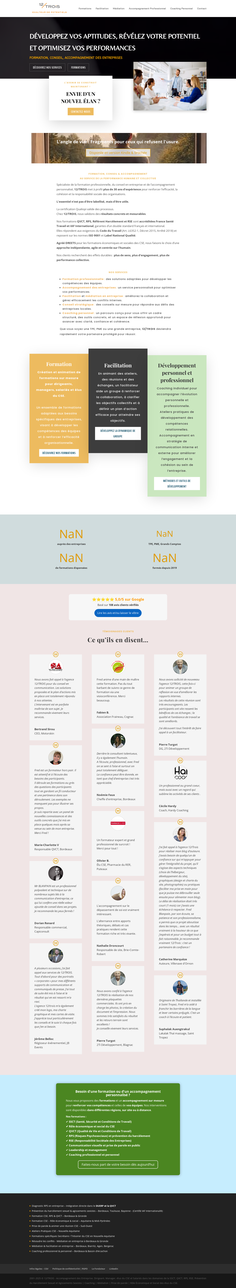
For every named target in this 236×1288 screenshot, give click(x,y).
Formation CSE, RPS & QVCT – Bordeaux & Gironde (59, 1216)
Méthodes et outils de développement (177, 523)
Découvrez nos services (47, 67)
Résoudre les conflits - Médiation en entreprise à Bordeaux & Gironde (70, 1241)
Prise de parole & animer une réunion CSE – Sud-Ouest (62, 1225)
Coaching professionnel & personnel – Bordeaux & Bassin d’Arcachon (70, 1251)
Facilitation (102, 8)
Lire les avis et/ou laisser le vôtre (118, 613)
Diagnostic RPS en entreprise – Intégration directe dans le (74, 1205)
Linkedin (113, 1268)
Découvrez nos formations (59, 473)
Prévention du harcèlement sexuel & (52, 1210)
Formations (85, 8)
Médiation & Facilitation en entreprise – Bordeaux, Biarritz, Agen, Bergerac (73, 1246)
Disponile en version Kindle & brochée (118, 152)
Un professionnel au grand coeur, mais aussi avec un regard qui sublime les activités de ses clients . (179, 790)
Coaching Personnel (181, 8)
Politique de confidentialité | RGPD (70, 1268)
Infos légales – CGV (39, 1268)
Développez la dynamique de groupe (117, 472)
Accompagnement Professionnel (147, 8)
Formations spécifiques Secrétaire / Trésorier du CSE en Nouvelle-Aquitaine (73, 1236)
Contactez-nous (80, 111)
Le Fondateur (98, 1268)
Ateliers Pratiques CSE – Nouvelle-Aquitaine (56, 1231)
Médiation (118, 8)
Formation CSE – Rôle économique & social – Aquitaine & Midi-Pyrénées (71, 1220)
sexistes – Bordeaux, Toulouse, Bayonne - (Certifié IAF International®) (124, 1210)
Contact (201, 8)
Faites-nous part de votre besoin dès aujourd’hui (118, 1164)
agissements (79, 1210)
